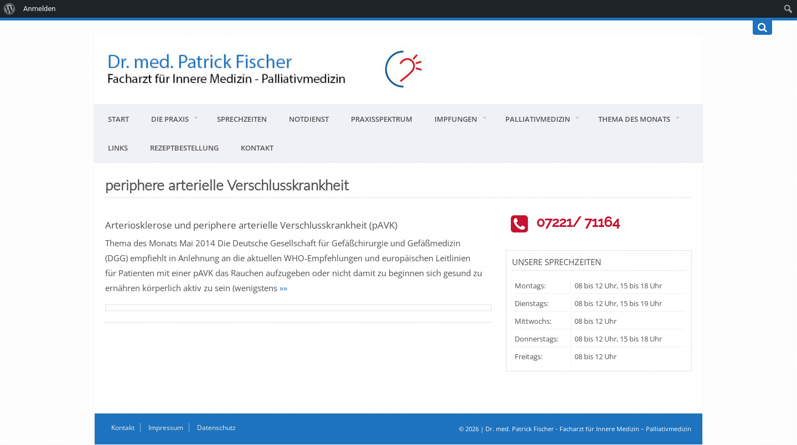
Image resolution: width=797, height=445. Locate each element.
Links (118, 148)
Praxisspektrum (381, 119)
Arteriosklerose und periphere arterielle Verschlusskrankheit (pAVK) (251, 225)
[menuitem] (9, 9)
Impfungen (455, 119)
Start (118, 119)
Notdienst (309, 119)
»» (283, 287)
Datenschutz (216, 427)
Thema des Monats (634, 119)
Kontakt (257, 148)
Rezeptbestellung (184, 148)
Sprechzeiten (242, 119)
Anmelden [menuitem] (39, 8)
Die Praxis (170, 119)
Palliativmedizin (537, 119)
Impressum (165, 427)
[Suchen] (762, 27)
